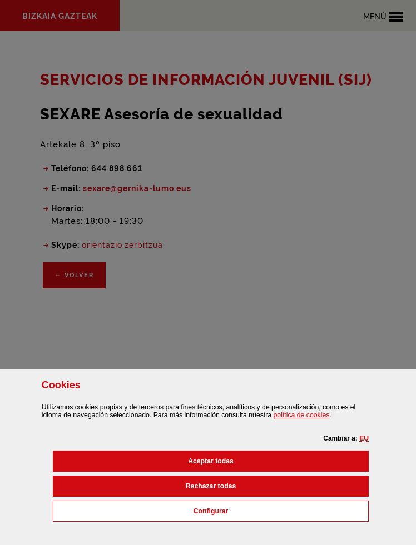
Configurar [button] (260, 510)
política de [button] (302, 415)
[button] (364, 438)
